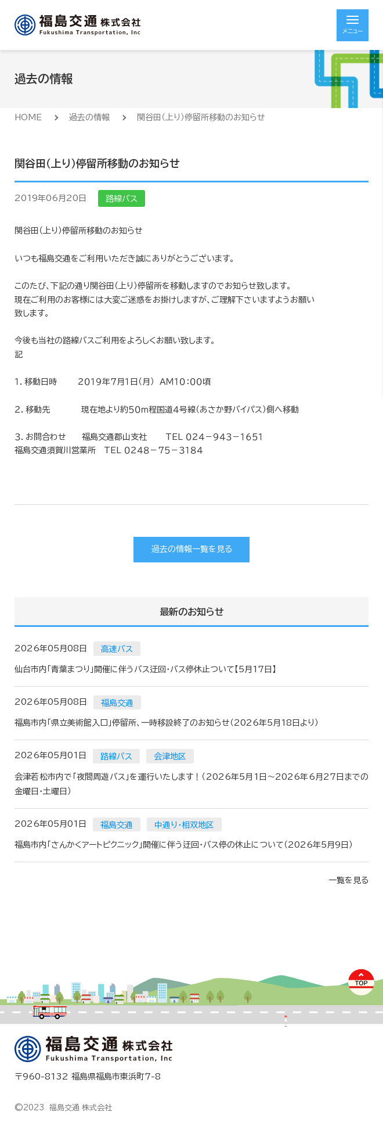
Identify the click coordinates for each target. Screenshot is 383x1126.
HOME (28, 117)
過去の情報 (89, 117)
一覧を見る (348, 880)
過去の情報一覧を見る (191, 549)
